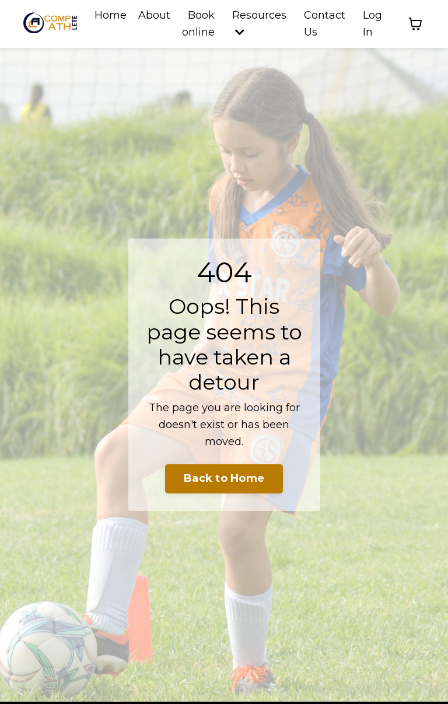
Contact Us (324, 23)
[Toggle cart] (415, 24)
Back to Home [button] (224, 478)
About (154, 15)
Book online (198, 23)
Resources (259, 23)
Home (110, 15)
